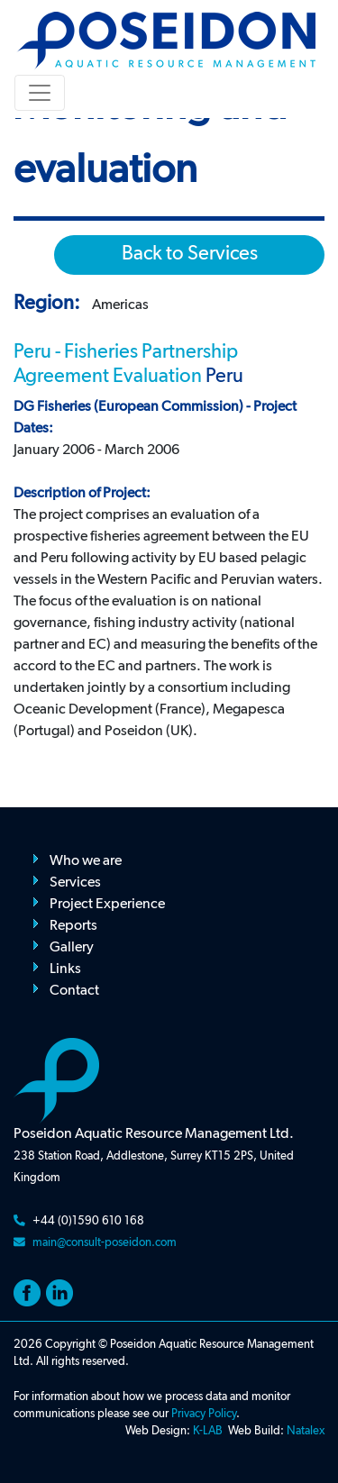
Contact (74, 991)
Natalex (305, 1431)
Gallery (72, 948)
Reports (73, 926)
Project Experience (107, 904)
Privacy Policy (203, 1414)
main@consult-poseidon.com (104, 1243)
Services (75, 883)
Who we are (86, 861)
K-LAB (208, 1431)
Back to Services (190, 254)
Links (65, 969)
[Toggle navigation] (39, 93)
